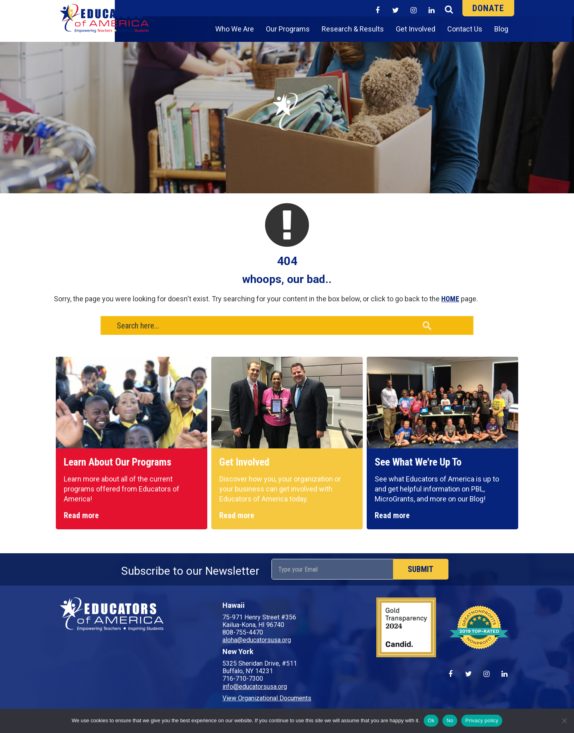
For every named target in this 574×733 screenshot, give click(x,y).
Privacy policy (481, 720)
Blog (501, 29)
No (449, 720)
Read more (81, 515)
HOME (450, 299)
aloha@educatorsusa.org (256, 640)
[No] (564, 721)
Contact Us (464, 29)
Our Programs (288, 29)
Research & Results (353, 29)
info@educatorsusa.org (254, 686)
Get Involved (415, 29)
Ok (431, 720)
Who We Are (234, 29)
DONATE (488, 8)
